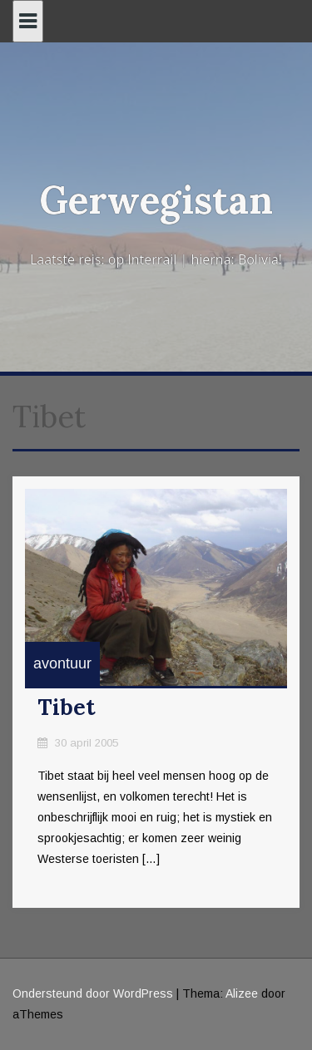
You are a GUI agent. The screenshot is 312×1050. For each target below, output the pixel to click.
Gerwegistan (156, 199)
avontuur (62, 663)
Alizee (241, 993)
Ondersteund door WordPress (92, 993)
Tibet (66, 707)
